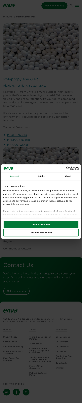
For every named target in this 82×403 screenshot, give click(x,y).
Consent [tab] (14, 176)
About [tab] (67, 176)
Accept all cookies (41, 224)
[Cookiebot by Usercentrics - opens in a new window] (66, 168)
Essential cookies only (41, 233)
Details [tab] (41, 176)
